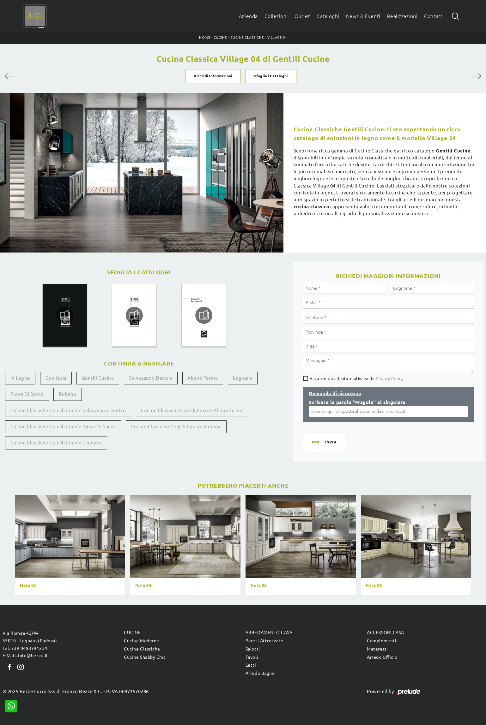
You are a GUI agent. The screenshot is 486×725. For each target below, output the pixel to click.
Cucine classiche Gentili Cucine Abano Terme (192, 410)
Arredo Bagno (260, 673)
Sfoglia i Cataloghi (271, 76)
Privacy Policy (389, 378)
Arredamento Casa (269, 632)
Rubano (67, 394)
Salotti (253, 648)
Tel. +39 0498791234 (25, 648)
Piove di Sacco (27, 394)
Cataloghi (328, 16)
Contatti (434, 16)
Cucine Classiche (247, 37)
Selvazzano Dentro (150, 378)
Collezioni (276, 16)
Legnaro (242, 378)
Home (204, 37)
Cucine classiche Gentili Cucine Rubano (176, 426)
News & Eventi (363, 16)
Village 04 (277, 37)
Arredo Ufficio (382, 657)
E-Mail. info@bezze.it (25, 655)
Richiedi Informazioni (213, 76)
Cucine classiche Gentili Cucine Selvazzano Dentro (68, 410)
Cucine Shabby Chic (145, 657)
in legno (20, 378)
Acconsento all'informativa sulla (357, 378)
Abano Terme (202, 378)
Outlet (302, 16)
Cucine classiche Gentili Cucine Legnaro (56, 442)
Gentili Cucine (98, 378)
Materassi (377, 648)
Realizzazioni (402, 16)
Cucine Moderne (141, 640)
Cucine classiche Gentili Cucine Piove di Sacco (63, 426)
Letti (251, 665)
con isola (56, 378)
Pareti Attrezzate (264, 640)
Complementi (381, 640)
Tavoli (252, 657)
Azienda (248, 16)
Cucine (220, 37)
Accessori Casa (385, 632)
